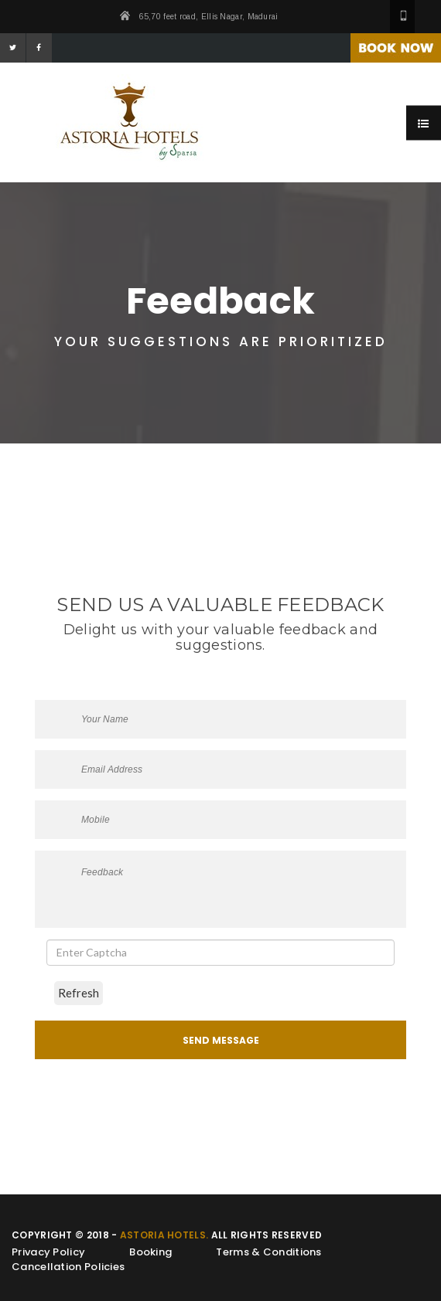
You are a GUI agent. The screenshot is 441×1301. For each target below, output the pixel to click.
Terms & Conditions (268, 1252)
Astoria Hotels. (164, 1235)
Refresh (78, 993)
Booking (150, 1252)
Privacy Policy (48, 1252)
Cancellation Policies (68, 1266)
